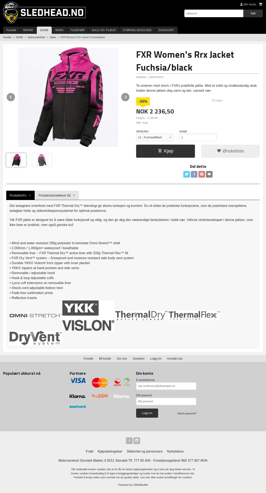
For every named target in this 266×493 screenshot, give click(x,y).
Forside (11, 30)
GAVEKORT (166, 30)
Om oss (122, 358)
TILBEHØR (77, 30)
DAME (44, 30)
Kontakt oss (174, 358)
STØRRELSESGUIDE (137, 30)
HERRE (28, 30)
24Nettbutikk (140, 484)
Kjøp (165, 151)
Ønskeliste (230, 151)
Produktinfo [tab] (18, 195)
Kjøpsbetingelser (110, 451)
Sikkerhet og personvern (145, 451)
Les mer (145, 477)
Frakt (89, 451)
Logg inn (155, 358)
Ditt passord (144, 395)
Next (129, 96)
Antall (183, 131)
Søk (253, 13)
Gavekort (138, 358)
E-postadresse (145, 380)
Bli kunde (105, 358)
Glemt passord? (186, 413)
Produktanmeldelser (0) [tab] (54, 195)
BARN (59, 30)
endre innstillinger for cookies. (174, 477)
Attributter (142, 131)
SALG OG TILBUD (104, 30)
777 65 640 (142, 460)
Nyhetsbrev (175, 451)
